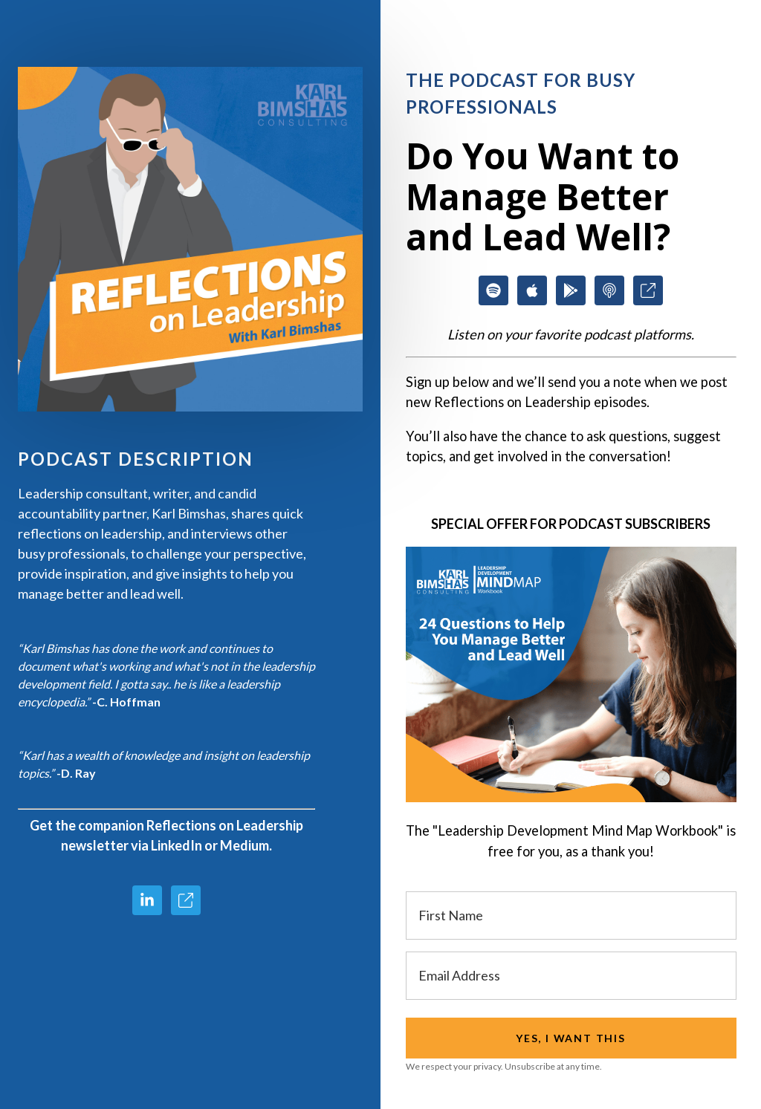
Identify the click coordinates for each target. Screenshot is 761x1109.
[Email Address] (571, 976)
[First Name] (571, 915)
